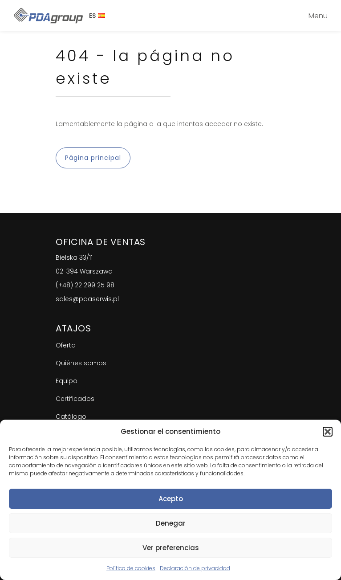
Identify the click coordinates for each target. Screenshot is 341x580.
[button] (327, 431)
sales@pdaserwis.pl (87, 298)
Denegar (171, 523)
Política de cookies (130, 568)
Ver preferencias (170, 547)
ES (97, 15)
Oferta (66, 345)
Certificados (75, 398)
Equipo (66, 380)
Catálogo (71, 416)
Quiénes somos (81, 363)
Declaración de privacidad (195, 568)
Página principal (93, 157)
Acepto (170, 498)
